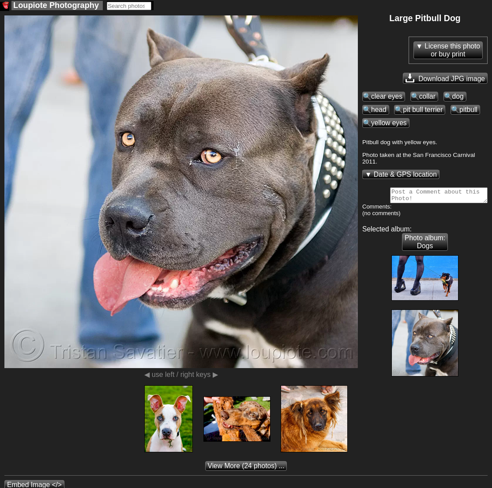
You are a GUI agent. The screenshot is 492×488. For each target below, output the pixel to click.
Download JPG (445, 78)
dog (458, 96)
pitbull (468, 109)
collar (427, 96)
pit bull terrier (423, 109)
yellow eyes (389, 123)
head (379, 109)
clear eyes (386, 96)
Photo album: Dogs (425, 244)
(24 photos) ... (246, 468)
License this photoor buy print (452, 50)
